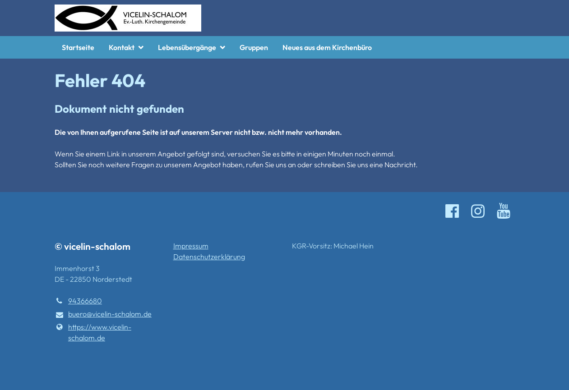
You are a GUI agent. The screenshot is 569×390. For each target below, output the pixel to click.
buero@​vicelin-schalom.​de (103, 314)
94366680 (78, 300)
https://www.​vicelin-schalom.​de (93, 332)
